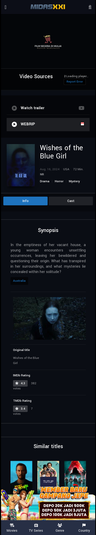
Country (84, 527)
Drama (44, 181)
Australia (19, 281)
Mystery (74, 181)
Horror (59, 181)
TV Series (36, 527)
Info (26, 201)
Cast (70, 201)
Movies (12, 527)
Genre (60, 527)
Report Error (75, 82)
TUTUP (48, 481)
